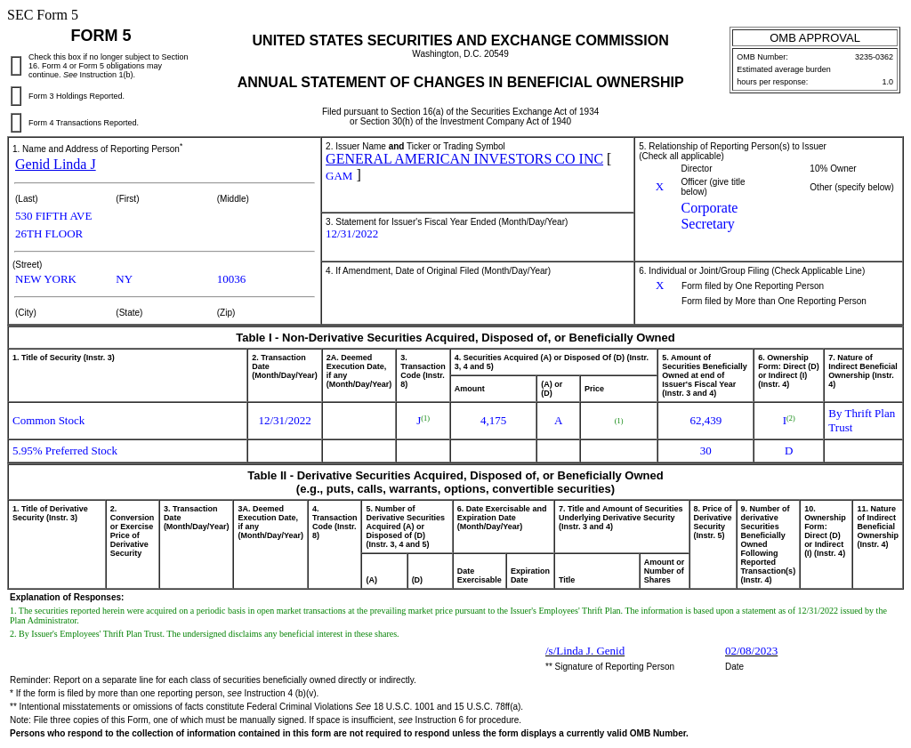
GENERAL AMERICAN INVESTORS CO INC (464, 158)
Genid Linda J (55, 164)
